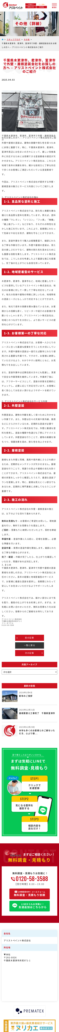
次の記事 (29, 652)
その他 (27, 39)
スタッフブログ (13, 39)
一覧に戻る (29, 645)
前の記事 (29, 637)
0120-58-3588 (32, 878)
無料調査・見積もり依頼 (29, 893)
